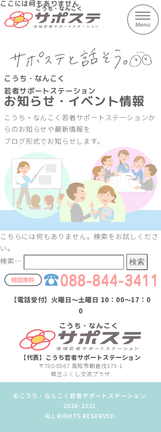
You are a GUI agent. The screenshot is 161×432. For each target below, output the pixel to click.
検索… (10, 261)
